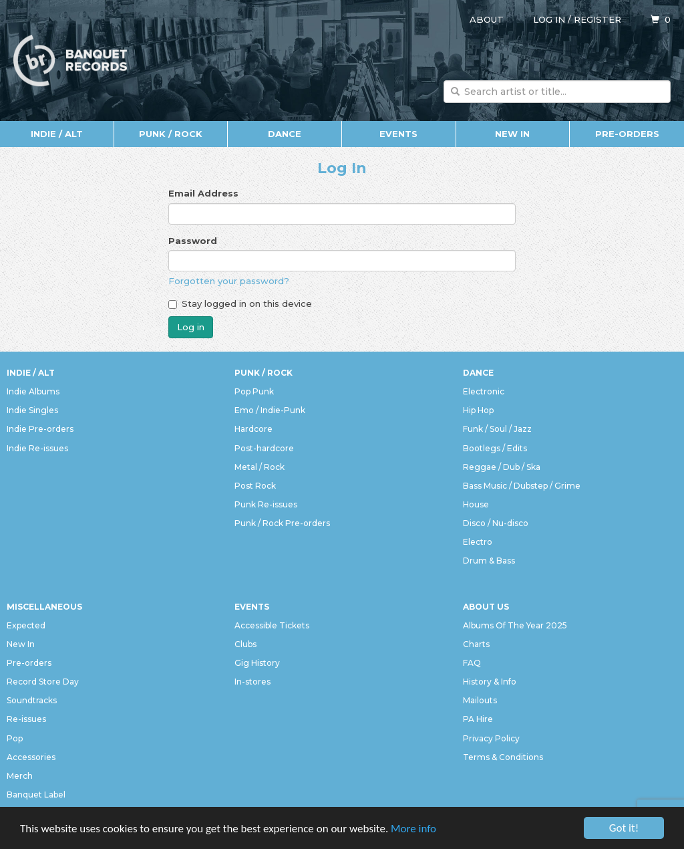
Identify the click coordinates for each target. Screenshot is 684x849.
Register (597, 19)
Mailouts (480, 700)
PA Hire (478, 719)
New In (512, 133)
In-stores (252, 682)
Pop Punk (254, 391)
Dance (284, 133)
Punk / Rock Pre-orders (282, 523)
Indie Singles (32, 410)
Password (192, 240)
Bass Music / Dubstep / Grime (521, 486)
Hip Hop (478, 410)
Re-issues (26, 719)
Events (398, 133)
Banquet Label (36, 795)
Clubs (245, 644)
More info (413, 829)
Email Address (203, 193)
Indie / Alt (57, 133)
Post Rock (255, 486)
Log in (549, 19)
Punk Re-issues (265, 504)
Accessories (31, 757)
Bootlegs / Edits (495, 448)
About (487, 19)
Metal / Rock (259, 467)
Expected (26, 625)
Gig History (257, 663)
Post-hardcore (264, 448)
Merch (20, 776)
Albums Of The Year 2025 (515, 625)
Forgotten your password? (228, 280)
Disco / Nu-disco (495, 523)
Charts (476, 644)
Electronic (483, 391)
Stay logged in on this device (240, 303)
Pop (15, 738)
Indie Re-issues (37, 448)
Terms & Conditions (503, 757)
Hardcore (253, 429)
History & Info (489, 682)
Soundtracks (32, 700)
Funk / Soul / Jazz (497, 429)
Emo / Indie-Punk (269, 410)
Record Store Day (43, 682)
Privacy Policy (491, 738)
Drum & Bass (489, 561)
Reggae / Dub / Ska (501, 467)
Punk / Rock (170, 133)
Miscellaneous (44, 607)
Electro (477, 542)
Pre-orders (627, 133)
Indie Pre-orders (40, 429)
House (476, 504)
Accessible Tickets (271, 625)
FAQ (472, 663)
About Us (486, 607)
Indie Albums (33, 391)
